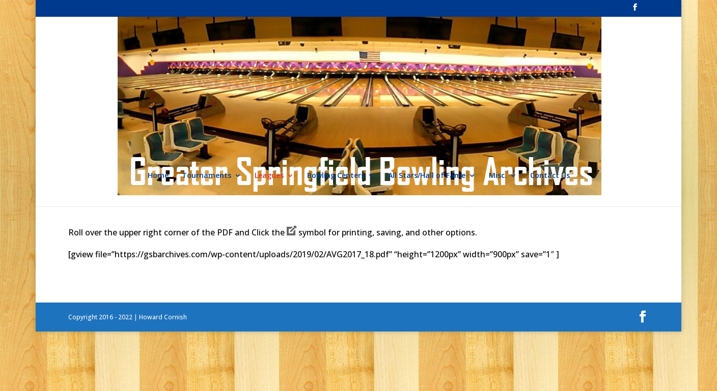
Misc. (498, 176)
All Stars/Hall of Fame (426, 176)
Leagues (269, 176)
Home (158, 176)
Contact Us (550, 176)
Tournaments (206, 176)
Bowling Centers (336, 176)
